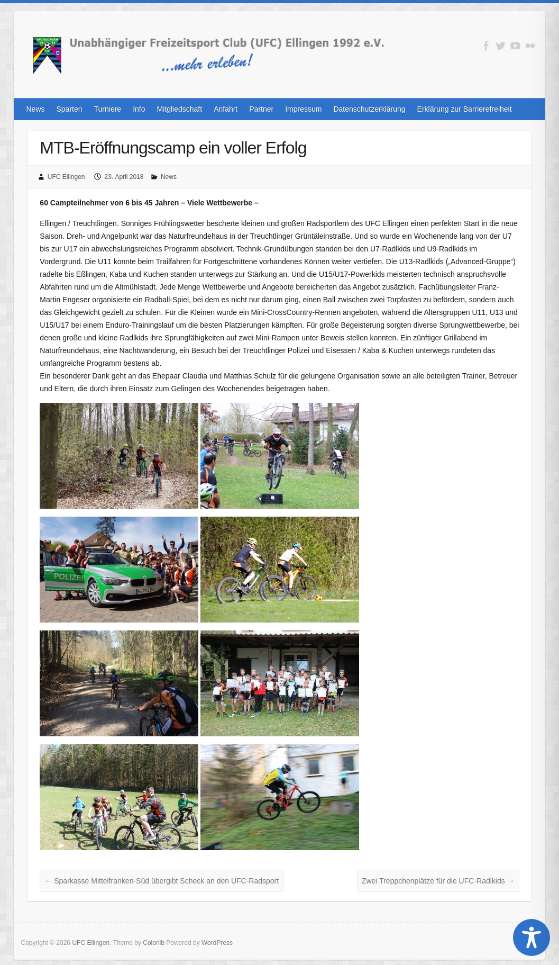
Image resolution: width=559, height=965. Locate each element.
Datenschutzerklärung (369, 109)
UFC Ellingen (66, 177)
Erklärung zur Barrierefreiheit (464, 109)
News (35, 109)
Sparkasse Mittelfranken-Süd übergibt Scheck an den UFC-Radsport (161, 881)
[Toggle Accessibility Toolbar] (531, 937)
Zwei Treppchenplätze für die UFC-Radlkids (438, 881)
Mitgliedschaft (180, 109)
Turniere (108, 109)
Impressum (303, 109)
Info (139, 109)
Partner (261, 109)
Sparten (70, 109)
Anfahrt (225, 109)
